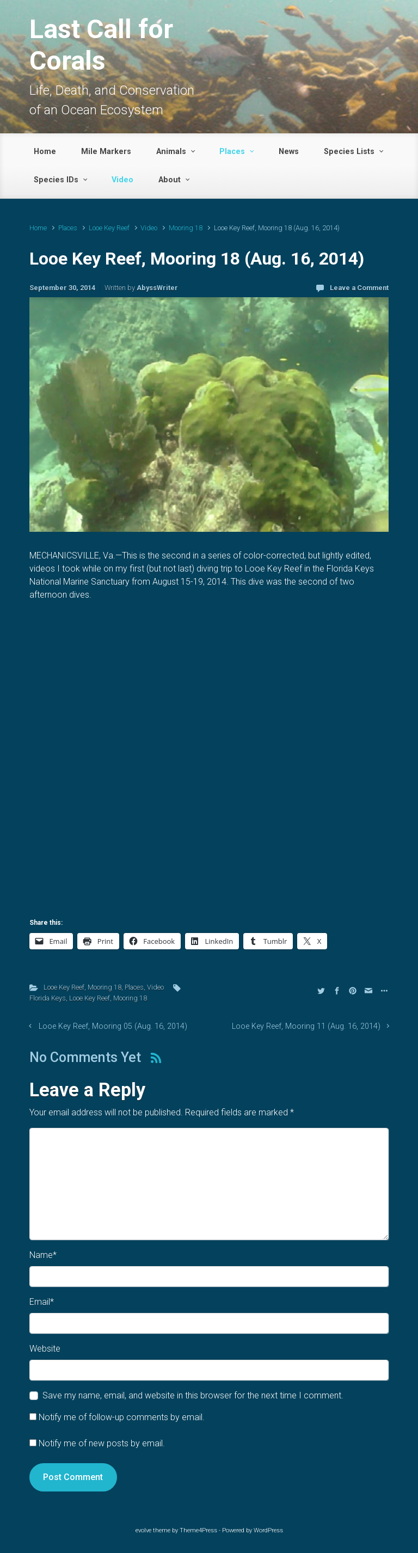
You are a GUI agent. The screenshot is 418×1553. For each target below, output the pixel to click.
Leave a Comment (359, 288)
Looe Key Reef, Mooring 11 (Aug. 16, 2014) (306, 1026)
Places (67, 228)
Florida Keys (47, 998)
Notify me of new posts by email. (102, 1443)
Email (41, 1302)
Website (44, 1348)
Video (148, 228)
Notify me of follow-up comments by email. (122, 1417)
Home (38, 228)
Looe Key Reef (109, 228)
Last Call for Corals (101, 45)
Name (43, 1255)
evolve (143, 1530)
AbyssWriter (157, 288)
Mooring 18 (185, 228)
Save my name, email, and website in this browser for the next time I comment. (192, 1395)
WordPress (268, 1530)
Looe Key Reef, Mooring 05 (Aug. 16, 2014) (113, 1026)
